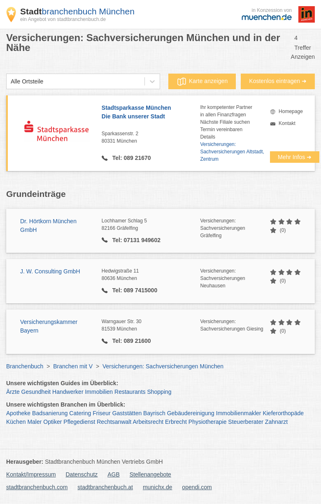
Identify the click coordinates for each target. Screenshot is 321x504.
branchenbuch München (77, 11)
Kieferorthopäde (283, 413)
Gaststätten (127, 413)
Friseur (102, 413)
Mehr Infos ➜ (295, 157)
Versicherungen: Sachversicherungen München (162, 366)
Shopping (159, 391)
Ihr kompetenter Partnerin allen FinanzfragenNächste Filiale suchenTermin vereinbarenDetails (226, 122)
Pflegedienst (79, 421)
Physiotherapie (207, 421)
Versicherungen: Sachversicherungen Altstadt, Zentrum (232, 151)
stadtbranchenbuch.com (36, 487)
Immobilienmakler (238, 413)
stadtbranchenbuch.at (105, 487)
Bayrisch (154, 413)
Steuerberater (245, 421)
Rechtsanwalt (114, 421)
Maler (34, 421)
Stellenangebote (150, 474)
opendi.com (197, 487)
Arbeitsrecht (148, 421)
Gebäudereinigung (190, 413)
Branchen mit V (73, 366)
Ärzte (13, 391)
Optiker (52, 421)
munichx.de (157, 487)
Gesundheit (36, 391)
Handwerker (67, 391)
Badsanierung (49, 413)
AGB (113, 474)
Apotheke (18, 413)
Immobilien (99, 391)
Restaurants (129, 391)
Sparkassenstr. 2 (151, 138)
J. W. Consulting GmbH (50, 271)
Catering (80, 413)
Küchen (16, 421)
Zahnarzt (276, 421)
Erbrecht (176, 421)
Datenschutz (82, 474)
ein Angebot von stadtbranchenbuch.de (63, 19)
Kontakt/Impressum (31, 474)
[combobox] (11, 81)
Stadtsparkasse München (151, 112)
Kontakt (287, 123)
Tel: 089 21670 (131, 158)
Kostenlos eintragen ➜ (278, 81)
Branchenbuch (24, 366)
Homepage (291, 111)
